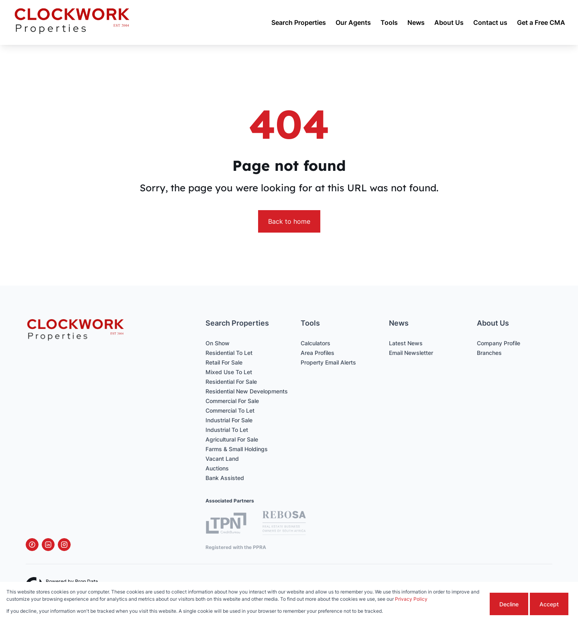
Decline (509, 604)
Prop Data (86, 581)
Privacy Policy (411, 599)
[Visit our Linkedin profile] (48, 544)
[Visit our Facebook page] (32, 544)
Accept (549, 604)
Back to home (289, 221)
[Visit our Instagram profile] (64, 544)
